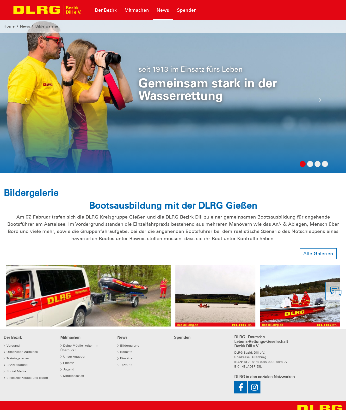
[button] (26, 101)
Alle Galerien (318, 253)
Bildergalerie (46, 26)
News (25, 26)
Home (9, 26)
